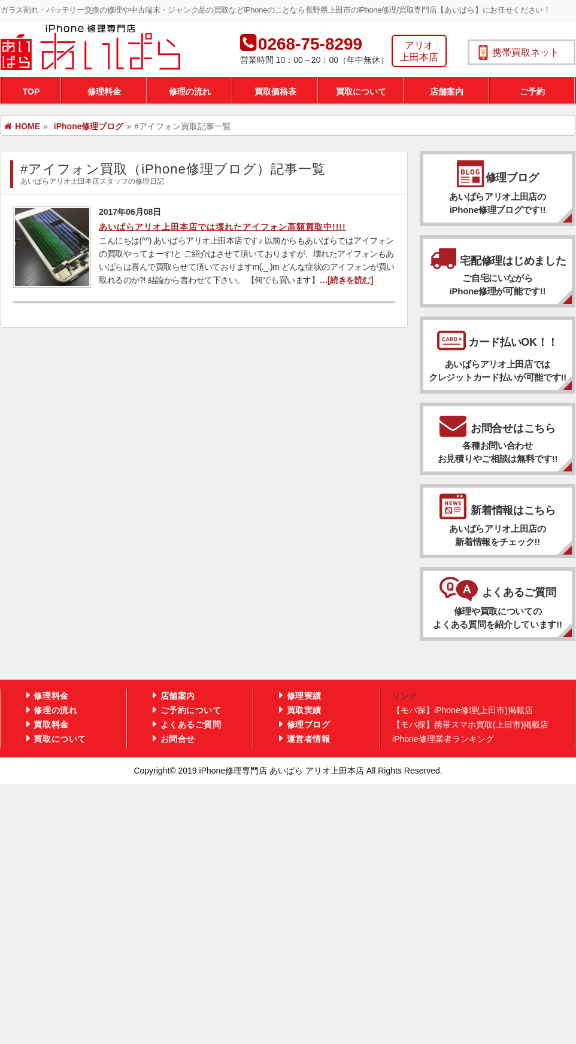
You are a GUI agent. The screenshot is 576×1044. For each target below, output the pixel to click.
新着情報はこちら (497, 526)
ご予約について (191, 710)
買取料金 (51, 724)
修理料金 (104, 91)
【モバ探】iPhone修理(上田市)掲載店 (462, 710)
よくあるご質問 (497, 608)
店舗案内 (446, 91)
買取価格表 (275, 91)
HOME (22, 126)
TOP (31, 91)
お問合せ (177, 739)
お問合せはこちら (497, 437)
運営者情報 (309, 739)
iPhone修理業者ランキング (443, 739)
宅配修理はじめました (497, 270)
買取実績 (304, 710)
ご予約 (532, 91)
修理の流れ (190, 91)
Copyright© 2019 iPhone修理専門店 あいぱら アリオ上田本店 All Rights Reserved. (288, 770)
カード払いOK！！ (497, 360)
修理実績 (304, 696)
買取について (361, 91)
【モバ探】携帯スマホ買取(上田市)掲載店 (470, 724)
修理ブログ (497, 194)
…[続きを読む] (345, 280)
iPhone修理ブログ (89, 126)
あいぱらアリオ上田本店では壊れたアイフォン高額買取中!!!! (222, 227)
